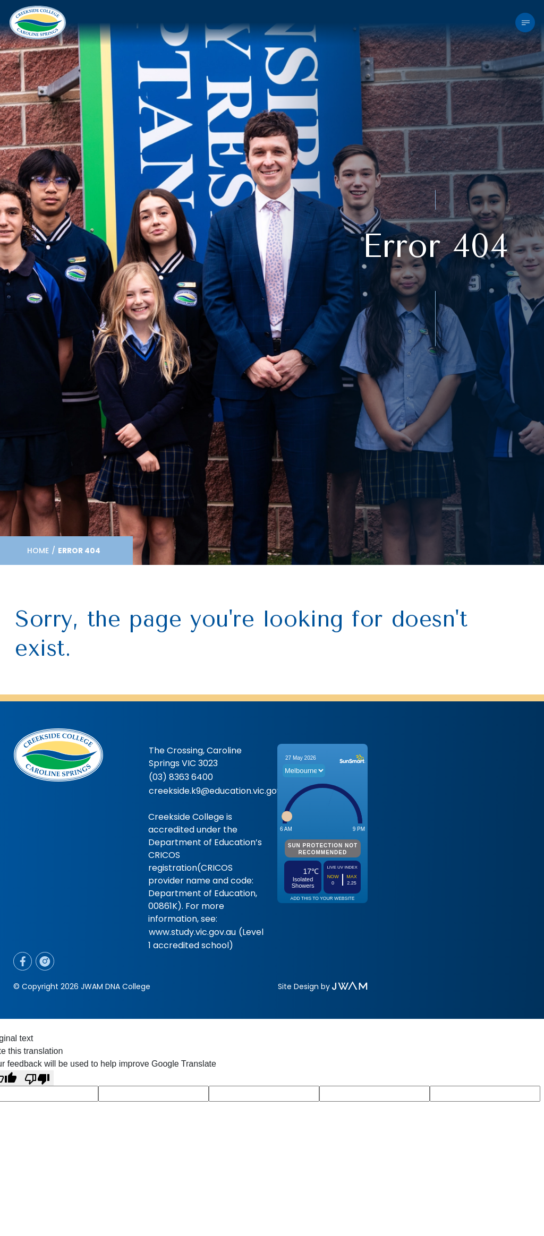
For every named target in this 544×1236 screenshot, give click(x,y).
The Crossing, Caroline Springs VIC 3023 (195, 756)
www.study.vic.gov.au (192, 932)
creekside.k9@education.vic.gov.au (221, 791)
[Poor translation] (37, 1078)
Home (38, 550)
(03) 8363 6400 (181, 777)
